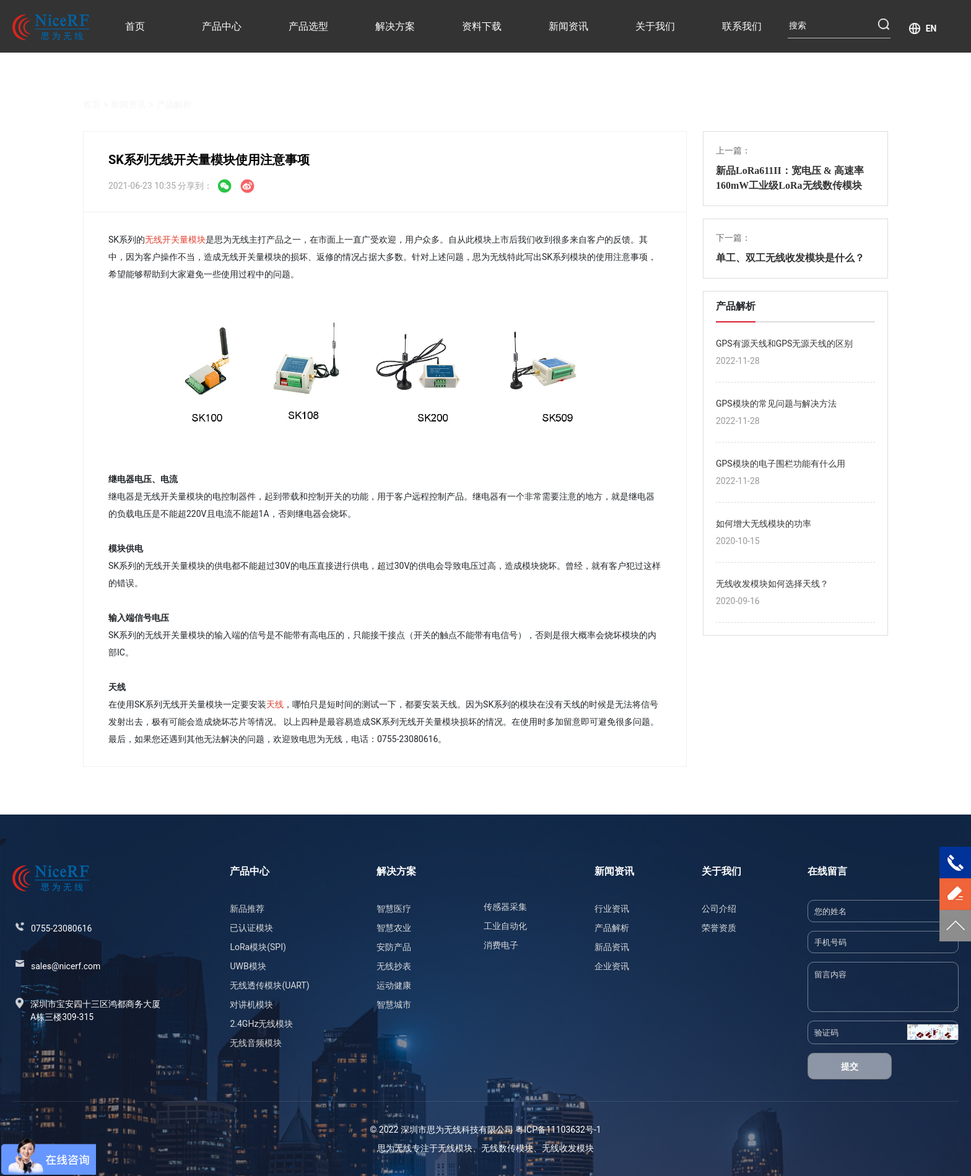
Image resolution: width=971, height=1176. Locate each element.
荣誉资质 (719, 928)
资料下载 (482, 26)
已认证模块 (251, 928)
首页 (135, 26)
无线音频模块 (256, 1043)
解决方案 (395, 26)
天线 (275, 704)
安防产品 (394, 947)
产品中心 (222, 26)
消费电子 (501, 945)
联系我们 (742, 26)
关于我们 (655, 26)
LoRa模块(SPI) (257, 947)
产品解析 (174, 90)
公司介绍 (719, 909)
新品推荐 (247, 909)
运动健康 (394, 985)
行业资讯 (611, 909)
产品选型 (308, 26)
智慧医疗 (394, 909)
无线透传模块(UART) (269, 985)
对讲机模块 (251, 1005)
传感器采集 (505, 907)
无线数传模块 (507, 1148)
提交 (849, 1066)
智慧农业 (394, 928)
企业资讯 (611, 966)
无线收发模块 (568, 1148)
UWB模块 (248, 966)
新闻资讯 (568, 26)
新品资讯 (611, 947)
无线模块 (455, 1148)
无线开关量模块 (175, 239)
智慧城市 (394, 1005)
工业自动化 (505, 926)
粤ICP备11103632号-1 (558, 1130)
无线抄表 (394, 966)
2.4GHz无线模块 (261, 1024)
